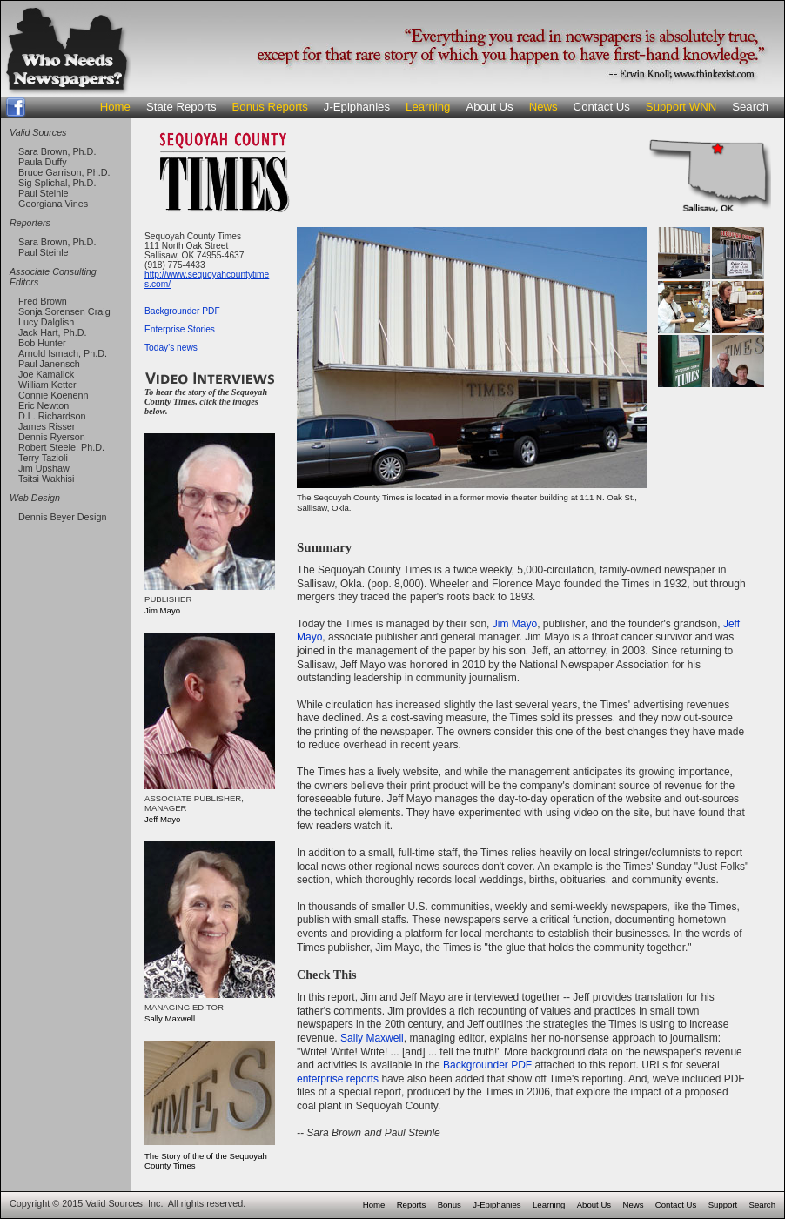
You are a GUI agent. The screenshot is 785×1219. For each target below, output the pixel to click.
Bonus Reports (270, 106)
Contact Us (602, 106)
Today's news (171, 347)
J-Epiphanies (357, 106)
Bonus (449, 1204)
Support (723, 1204)
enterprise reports (338, 1079)
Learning (428, 106)
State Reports (181, 106)
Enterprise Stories (179, 329)
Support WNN (681, 106)
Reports (411, 1204)
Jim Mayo (515, 624)
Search (750, 106)
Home (115, 106)
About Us (489, 106)
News (543, 106)
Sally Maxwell (372, 1038)
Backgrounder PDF (182, 311)
